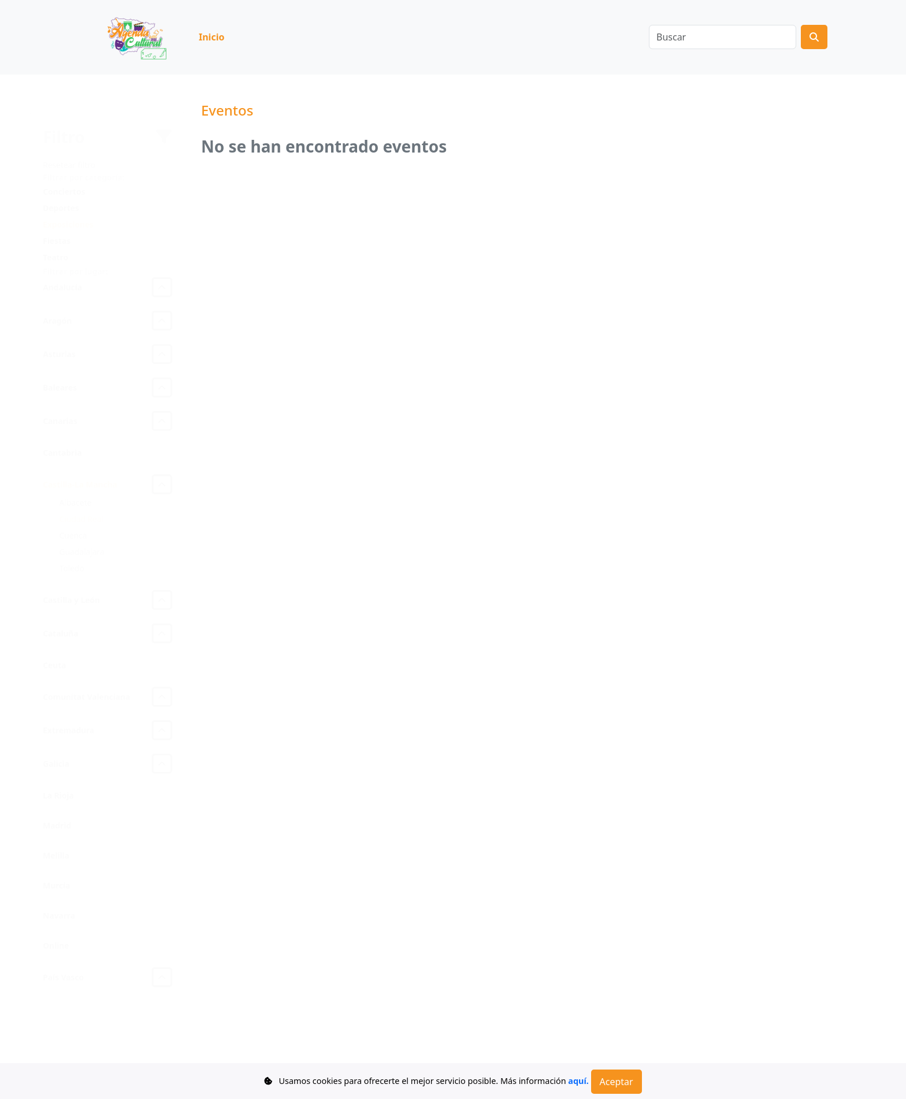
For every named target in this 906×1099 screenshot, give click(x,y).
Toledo (71, 568)
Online (55, 952)
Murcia (55, 891)
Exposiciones (67, 217)
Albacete (74, 501)
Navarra (58, 921)
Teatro (55, 251)
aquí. (578, 1080)
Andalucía (61, 281)
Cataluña (60, 634)
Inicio (211, 37)
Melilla (55, 860)
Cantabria (61, 450)
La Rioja (57, 799)
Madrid (56, 830)
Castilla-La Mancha (79, 482)
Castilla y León (71, 600)
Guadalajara (81, 551)
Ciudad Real (80, 518)
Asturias (58, 349)
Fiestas (56, 234)
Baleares (59, 383)
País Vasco (62, 984)
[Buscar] (722, 37)
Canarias (59, 418)
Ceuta (53, 666)
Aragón (56, 315)
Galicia (55, 767)
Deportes (60, 200)
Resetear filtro (68, 156)
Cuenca (72, 534)
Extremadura (68, 732)
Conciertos (63, 184)
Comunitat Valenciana (86, 698)
